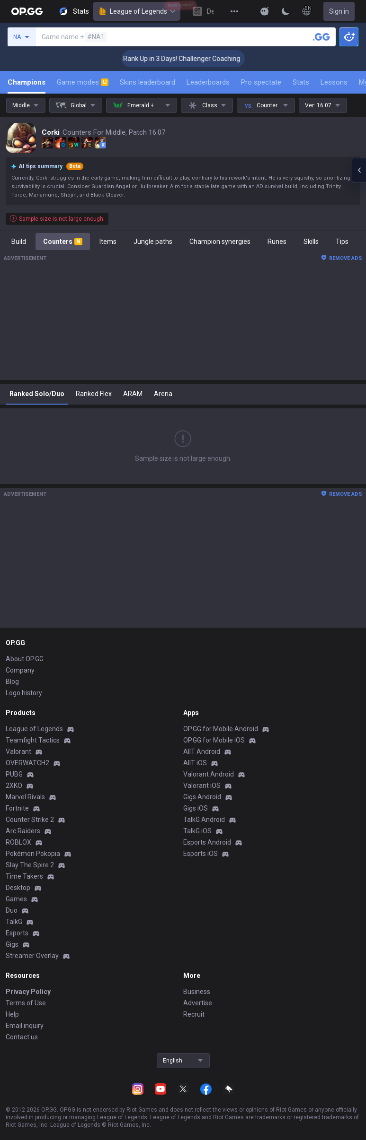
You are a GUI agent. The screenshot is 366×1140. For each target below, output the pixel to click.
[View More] (234, 11)
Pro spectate (261, 82)
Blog (12, 681)
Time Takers (24, 876)
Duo (12, 910)
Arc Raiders (23, 831)
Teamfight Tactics (33, 740)
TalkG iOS (197, 831)
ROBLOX (18, 842)
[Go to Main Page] (27, 11)
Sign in (339, 11)
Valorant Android (208, 774)
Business (196, 991)
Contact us (22, 1037)
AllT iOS (195, 763)
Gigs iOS (195, 808)
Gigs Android (202, 797)
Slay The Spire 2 (30, 865)
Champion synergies (219, 241)
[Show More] (264, 11)
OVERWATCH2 (27, 763)
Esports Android (207, 842)
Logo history (24, 693)
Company (20, 670)
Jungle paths (153, 241)
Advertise (197, 1003)
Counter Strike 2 (30, 819)
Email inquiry (25, 1025)
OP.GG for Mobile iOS (214, 740)
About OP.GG (25, 659)
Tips (342, 241)
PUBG (14, 774)
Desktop (18, 887)
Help (12, 1014)
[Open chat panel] (359, 170)
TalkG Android (204, 819)
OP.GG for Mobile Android (220, 729)
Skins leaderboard (147, 82)
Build (18, 241)
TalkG (14, 921)
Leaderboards (208, 82)
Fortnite (17, 808)
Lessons (334, 82)
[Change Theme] (285, 11)
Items (107, 241)
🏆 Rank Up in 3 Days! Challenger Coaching (186, 58)
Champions (26, 82)
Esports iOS (200, 853)
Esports (17, 933)
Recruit (194, 1014)
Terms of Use (26, 1003)
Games (16, 899)
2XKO (14, 785)
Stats (301, 82)
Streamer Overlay (32, 955)
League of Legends (137, 11)
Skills (311, 241)
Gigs (12, 944)
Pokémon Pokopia (33, 853)
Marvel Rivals (25, 797)
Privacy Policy (28, 991)
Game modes (82, 82)
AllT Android (201, 751)
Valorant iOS (202, 785)
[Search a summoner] (321, 36)
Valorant (18, 751)
